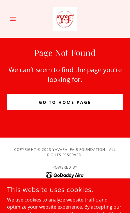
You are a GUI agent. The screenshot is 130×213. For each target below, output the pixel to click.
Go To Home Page (65, 102)
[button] (15, 19)
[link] (65, 19)
